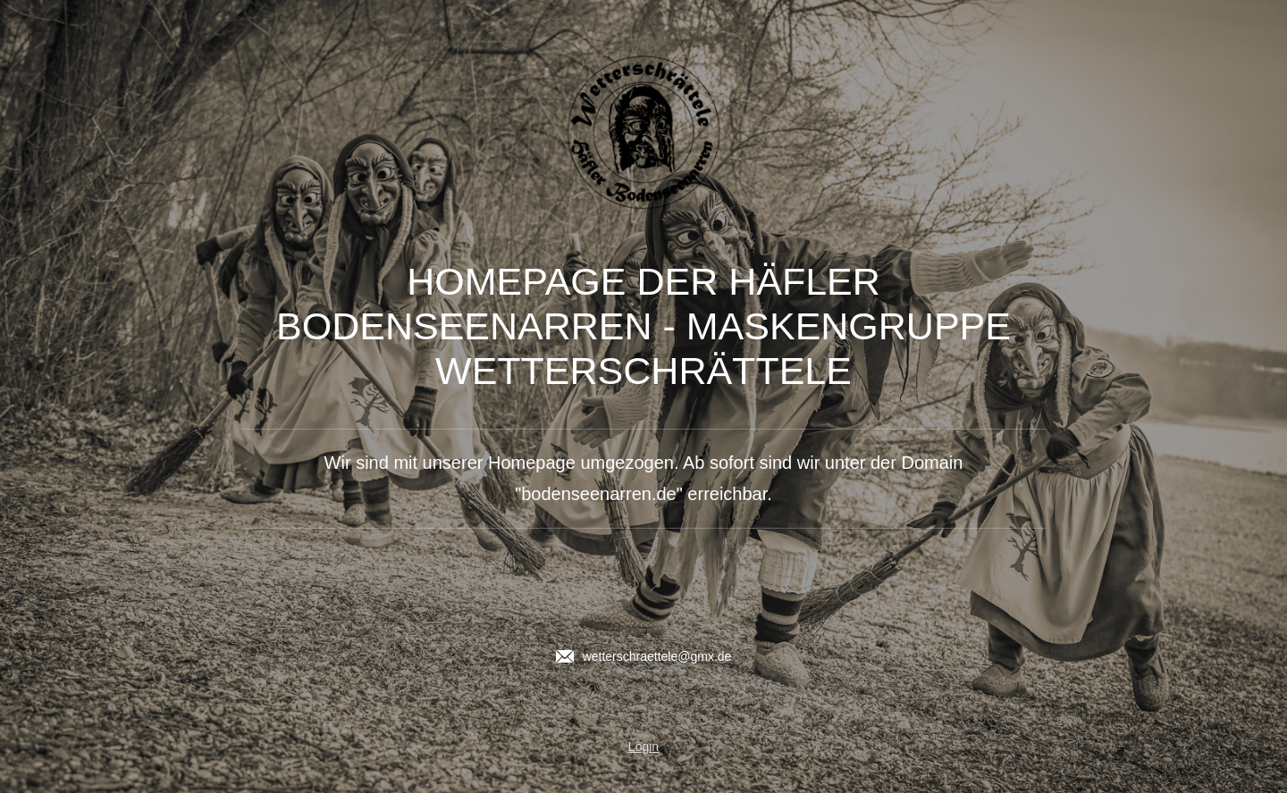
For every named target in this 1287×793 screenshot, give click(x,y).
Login (643, 746)
